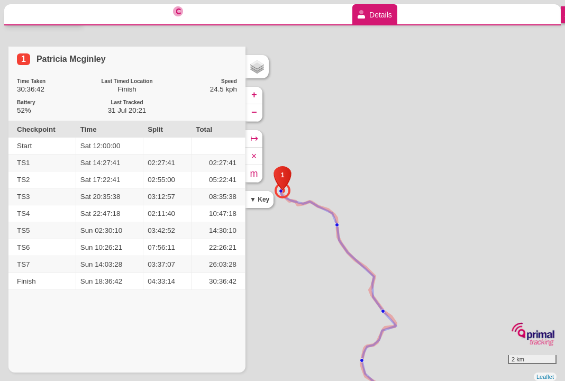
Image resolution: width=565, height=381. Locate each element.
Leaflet (545, 377)
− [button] (254, 112)
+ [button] (254, 95)
